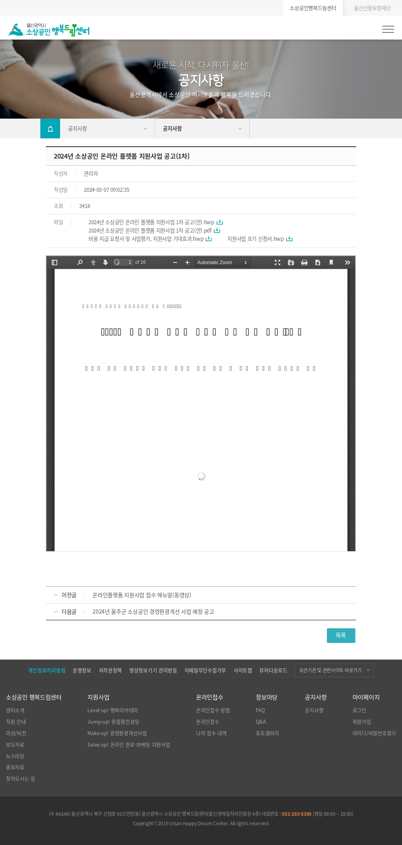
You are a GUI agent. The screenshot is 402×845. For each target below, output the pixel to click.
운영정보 (82, 670)
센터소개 (15, 710)
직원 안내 (16, 721)
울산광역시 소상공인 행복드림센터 (49, 29)
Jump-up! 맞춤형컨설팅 (113, 721)
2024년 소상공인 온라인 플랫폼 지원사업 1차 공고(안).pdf (150, 230)
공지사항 (316, 696)
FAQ (260, 710)
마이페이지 (366, 696)
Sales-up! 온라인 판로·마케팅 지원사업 (128, 744)
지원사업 (98, 696)
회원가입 (362, 721)
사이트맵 (243, 670)
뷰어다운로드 (273, 670)
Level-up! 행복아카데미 (112, 710)
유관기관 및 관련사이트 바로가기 (330, 670)
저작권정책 (110, 670)
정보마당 (266, 696)
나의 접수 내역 (211, 733)
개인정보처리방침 (46, 670)
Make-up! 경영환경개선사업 (117, 733)
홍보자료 (15, 767)
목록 (341, 635)
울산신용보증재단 (372, 7)
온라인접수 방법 (213, 710)
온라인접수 (209, 696)
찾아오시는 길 (20, 778)
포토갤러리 (267, 733)
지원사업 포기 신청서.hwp (255, 238)
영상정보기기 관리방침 (153, 670)
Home (50, 128)
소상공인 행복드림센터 (34, 696)
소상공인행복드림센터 (313, 7)
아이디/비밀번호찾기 (374, 733)
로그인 (359, 710)
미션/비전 (16, 733)
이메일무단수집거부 (205, 670)
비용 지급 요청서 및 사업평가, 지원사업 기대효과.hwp (146, 238)
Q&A (261, 721)
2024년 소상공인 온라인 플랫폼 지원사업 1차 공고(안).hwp (151, 222)
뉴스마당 (15, 756)
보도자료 (15, 744)
